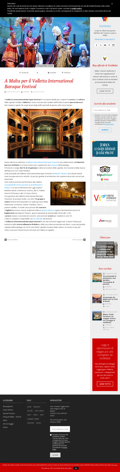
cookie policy (76, 8)
